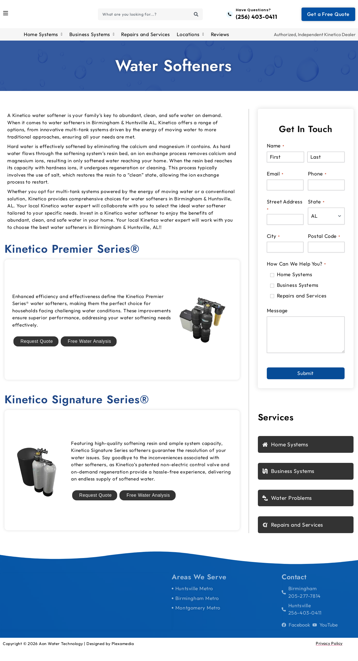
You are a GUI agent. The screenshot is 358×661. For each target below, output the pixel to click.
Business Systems (92, 37)
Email (275, 177)
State (316, 204)
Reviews (220, 37)
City (273, 239)
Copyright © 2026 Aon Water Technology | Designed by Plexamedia (68, 655)
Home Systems (43, 37)
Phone (317, 177)
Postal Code (324, 239)
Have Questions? (253, 11)
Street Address (285, 208)
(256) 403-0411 (256, 18)
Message (277, 314)
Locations (190, 37)
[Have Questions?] (229, 15)
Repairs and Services (145, 37)
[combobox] (150, 16)
